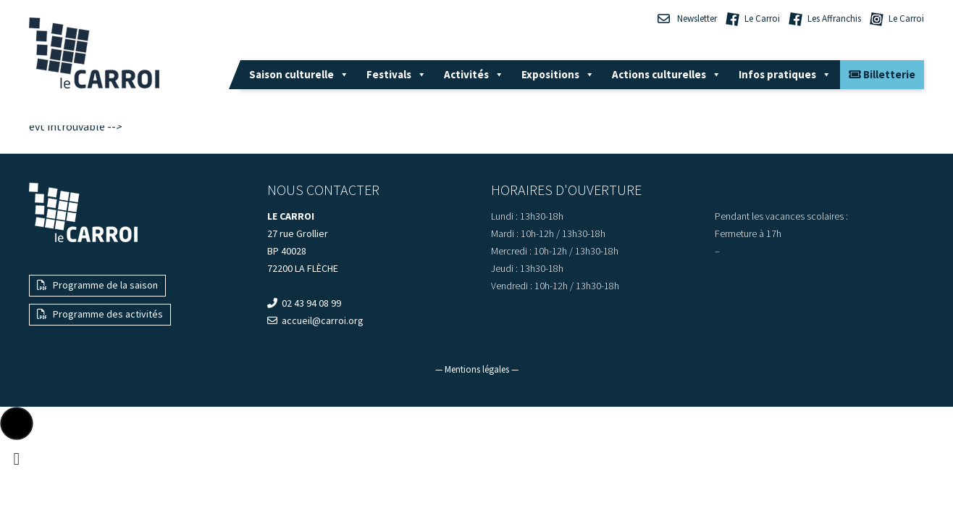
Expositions (558, 74)
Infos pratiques (785, 74)
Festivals (396, 74)
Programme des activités (100, 313)
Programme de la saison (97, 284)
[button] (16, 423)
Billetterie (882, 74)
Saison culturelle (299, 74)
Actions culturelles (666, 74)
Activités (474, 74)
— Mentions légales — (477, 369)
